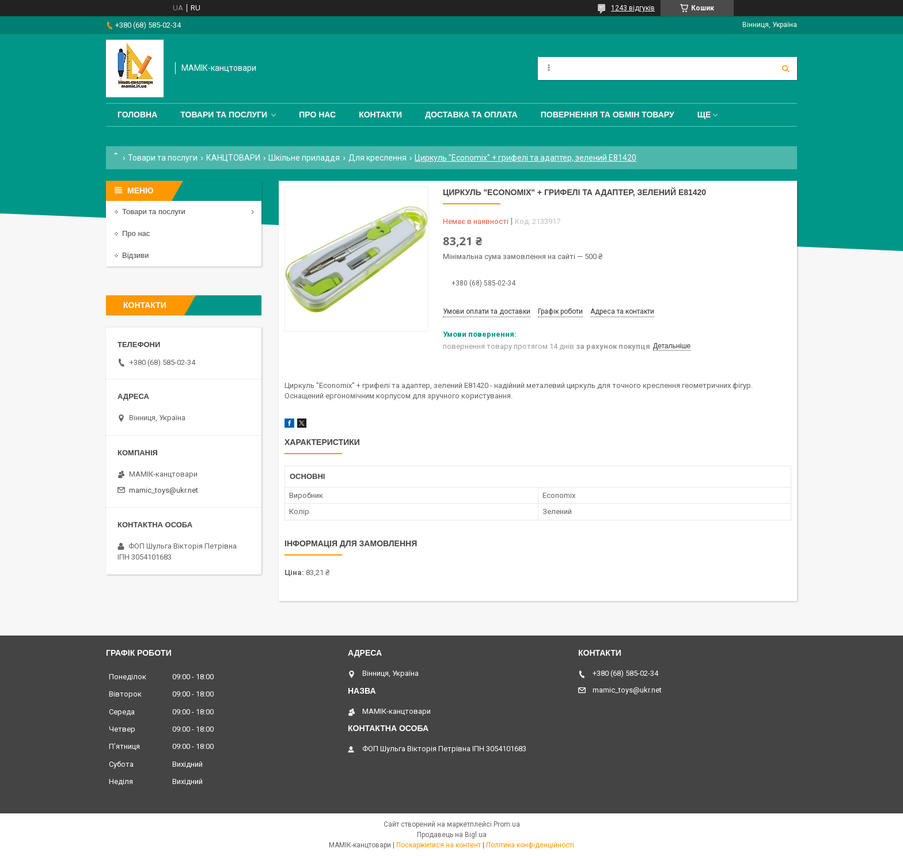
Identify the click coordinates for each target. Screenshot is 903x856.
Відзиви (135, 255)
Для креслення (377, 157)
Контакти (380, 114)
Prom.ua (507, 824)
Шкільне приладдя (304, 157)
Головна (137, 114)
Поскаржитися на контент (438, 845)
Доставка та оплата (471, 114)
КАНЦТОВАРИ (233, 157)
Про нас (317, 114)
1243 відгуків (633, 8)
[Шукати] (785, 68)
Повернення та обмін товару (607, 114)
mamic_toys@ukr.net (163, 490)
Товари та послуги (223, 114)
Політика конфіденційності (530, 845)
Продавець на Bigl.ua (452, 835)
